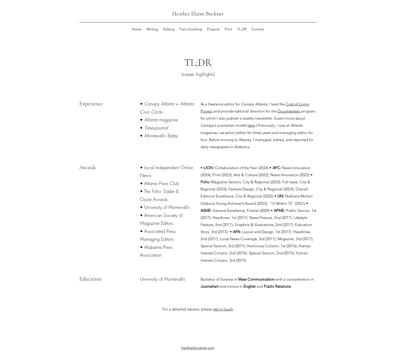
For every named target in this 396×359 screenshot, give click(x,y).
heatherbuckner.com (197, 347)
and (216, 111)
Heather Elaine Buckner (198, 13)
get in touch (223, 309)
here (251, 125)
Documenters (289, 111)
